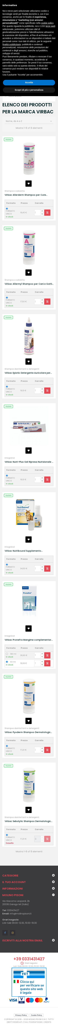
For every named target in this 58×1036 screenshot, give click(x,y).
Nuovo (8, 139)
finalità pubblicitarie (11, 44)
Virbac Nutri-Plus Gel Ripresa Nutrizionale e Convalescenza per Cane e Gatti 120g (29, 462)
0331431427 (13, 910)
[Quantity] (37, 212)
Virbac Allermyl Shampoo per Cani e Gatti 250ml (28, 284)
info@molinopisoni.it (21, 913)
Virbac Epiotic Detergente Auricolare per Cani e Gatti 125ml (27, 373)
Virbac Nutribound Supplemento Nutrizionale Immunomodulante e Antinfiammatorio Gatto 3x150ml (23, 551)
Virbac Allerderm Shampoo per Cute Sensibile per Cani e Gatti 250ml (25, 195)
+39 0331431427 (29, 959)
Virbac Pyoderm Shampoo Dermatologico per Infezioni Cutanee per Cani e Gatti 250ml (28, 732)
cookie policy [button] (47, 23)
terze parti (50, 26)
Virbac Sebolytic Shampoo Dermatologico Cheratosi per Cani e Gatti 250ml (28, 821)
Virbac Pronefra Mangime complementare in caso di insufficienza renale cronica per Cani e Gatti (29, 640)
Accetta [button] (29, 82)
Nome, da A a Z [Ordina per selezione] (29, 121)
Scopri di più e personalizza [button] (29, 90)
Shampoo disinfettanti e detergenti (22, 369)
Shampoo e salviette (15, 191)
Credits (47, 1022)
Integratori (10, 458)
